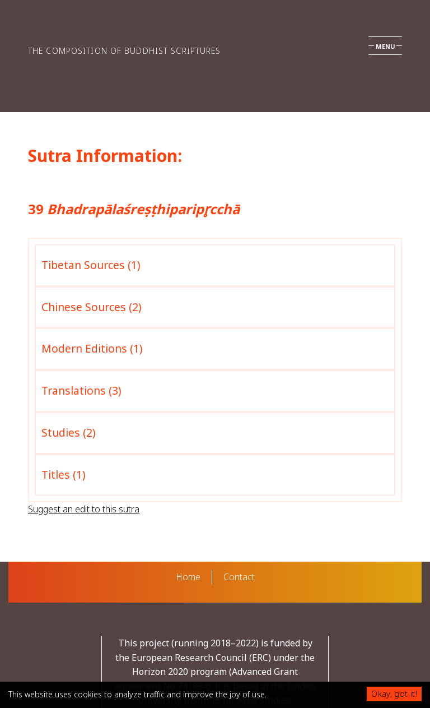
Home (188, 577)
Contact (239, 577)
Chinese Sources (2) (91, 306)
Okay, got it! (394, 693)
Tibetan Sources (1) (91, 264)
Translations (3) (81, 390)
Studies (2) (68, 432)
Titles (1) (63, 474)
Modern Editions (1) (92, 348)
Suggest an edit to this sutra (83, 509)
